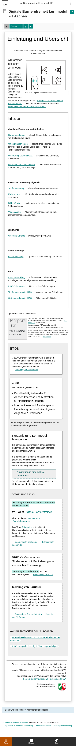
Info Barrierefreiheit (43, 726)
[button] (34, 473)
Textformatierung (16, 188)
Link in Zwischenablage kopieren (15, 722)
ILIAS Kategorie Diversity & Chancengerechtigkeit (35, 646)
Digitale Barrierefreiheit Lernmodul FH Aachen (36, 3)
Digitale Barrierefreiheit (38, 512)
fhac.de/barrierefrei (21, 521)
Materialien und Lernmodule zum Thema (27, 106)
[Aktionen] (30, 26)
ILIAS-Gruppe (33, 518)
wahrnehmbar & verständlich (21, 164)
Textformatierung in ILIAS (20, 292)
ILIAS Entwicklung (16, 277)
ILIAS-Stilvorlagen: (17, 286)
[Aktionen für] (72, 12)
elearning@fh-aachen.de (26, 369)
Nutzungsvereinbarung (63, 726)
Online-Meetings (15, 256)
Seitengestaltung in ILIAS (20, 298)
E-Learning (27, 527)
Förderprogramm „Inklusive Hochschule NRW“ (44, 679)
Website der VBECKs (43, 574)
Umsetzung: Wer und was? (20, 156)
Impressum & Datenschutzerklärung (18, 726)
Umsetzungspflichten (18, 144)
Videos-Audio (14, 212)
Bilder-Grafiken (15, 203)
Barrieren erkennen (17, 135)
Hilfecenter (47, 337)
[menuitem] (31, 741)
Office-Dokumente (16, 236)
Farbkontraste (14, 194)
